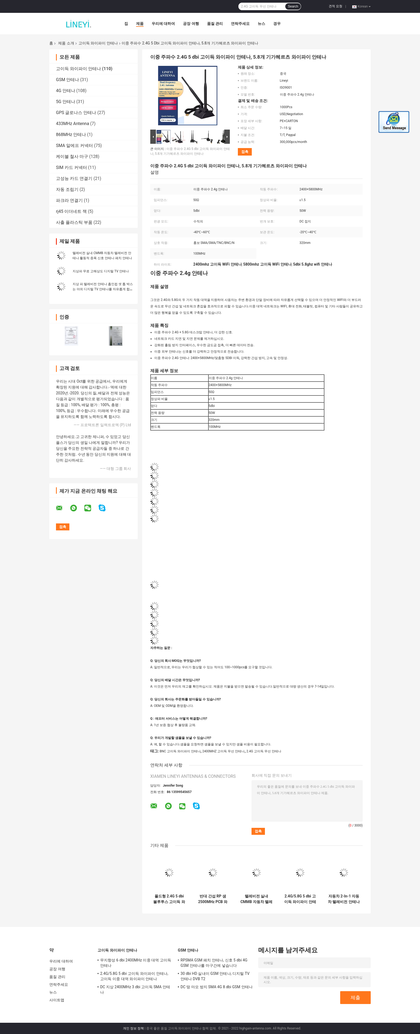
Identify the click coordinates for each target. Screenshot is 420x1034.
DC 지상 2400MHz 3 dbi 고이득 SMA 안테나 (135, 989)
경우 (277, 23)
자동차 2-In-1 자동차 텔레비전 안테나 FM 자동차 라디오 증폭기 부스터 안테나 (344, 899)
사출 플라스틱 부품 (74, 222)
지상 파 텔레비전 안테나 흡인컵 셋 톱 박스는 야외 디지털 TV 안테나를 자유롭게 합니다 (103, 289)
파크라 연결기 (69, 200)
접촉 (244, 152)
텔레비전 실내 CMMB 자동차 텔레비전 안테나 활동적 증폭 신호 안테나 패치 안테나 (257, 899)
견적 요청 (335, 6)
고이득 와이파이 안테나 (98, 43)
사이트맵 (56, 1000)
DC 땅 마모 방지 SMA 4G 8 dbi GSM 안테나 (217, 987)
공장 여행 (191, 23)
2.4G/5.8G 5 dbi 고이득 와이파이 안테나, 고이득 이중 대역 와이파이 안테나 (300, 899)
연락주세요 (240, 23)
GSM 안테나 (67, 79)
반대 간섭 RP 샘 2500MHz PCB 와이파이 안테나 (212, 899)
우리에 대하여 (163, 23)
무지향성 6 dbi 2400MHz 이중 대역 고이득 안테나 (135, 963)
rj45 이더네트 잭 (71, 211)
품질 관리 (215, 23)
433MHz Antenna (72, 123)
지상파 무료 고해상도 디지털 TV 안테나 (101, 271)
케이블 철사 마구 (72, 156)
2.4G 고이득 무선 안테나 (263, 751)
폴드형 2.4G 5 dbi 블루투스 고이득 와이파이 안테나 (169, 899)
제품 (140, 23)
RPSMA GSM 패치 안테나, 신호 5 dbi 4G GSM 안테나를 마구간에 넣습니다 (214, 963)
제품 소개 (66, 43)
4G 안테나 (65, 90)
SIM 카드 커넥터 (71, 167)
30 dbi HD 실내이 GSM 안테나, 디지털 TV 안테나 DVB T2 (215, 976)
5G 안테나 (65, 101)
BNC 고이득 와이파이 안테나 (180, 751)
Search (293, 6)
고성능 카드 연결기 (74, 178)
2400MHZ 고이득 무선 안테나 (223, 751)
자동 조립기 (67, 189)
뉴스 (261, 23)
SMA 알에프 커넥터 (74, 145)
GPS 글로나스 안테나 (76, 112)
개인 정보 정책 (133, 1028)
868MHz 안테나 (71, 134)
